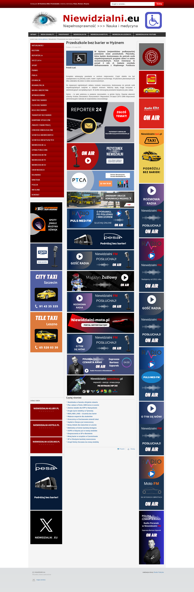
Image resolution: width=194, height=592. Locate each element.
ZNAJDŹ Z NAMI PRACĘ (41, 125)
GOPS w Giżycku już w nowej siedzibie (82, 431)
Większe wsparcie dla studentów (80, 416)
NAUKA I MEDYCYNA (40, 90)
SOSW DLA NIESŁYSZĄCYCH (43, 140)
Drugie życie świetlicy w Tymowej (80, 411)
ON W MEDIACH (38, 170)
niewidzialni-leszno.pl (121, 34)
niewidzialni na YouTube (146, 34)
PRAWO (35, 70)
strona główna (43, 39)
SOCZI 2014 (36, 60)
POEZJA (35, 185)
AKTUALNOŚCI (37, 46)
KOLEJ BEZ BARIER (39, 110)
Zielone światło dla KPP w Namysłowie (82, 408)
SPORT (34, 65)
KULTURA (35, 50)
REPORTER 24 (37, 55)
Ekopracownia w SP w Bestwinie (79, 434)
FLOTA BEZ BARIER (39, 105)
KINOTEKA (36, 180)
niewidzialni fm (79, 34)
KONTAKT (35, 195)
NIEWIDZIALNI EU (39, 165)
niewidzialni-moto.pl (99, 34)
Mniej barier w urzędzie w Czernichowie (82, 436)
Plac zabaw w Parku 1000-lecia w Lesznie (83, 405)
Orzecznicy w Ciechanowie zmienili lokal (83, 419)
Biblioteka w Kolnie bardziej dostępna (81, 428)
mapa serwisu (41, 580)
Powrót (122, 449)
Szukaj (159, 4)
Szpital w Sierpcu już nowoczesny (80, 422)
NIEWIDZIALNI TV (39, 160)
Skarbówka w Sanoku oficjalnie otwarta (82, 402)
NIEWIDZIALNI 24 (39, 145)
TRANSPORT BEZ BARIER (41, 115)
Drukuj (133, 449)
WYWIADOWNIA (38, 95)
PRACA (34, 75)
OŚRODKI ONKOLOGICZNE (42, 130)
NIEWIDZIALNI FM (39, 155)
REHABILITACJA (38, 85)
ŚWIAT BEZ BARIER (39, 100)
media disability (47, 34)
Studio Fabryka (159, 572)
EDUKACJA (36, 80)
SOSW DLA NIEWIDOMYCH (42, 135)
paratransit (64, 34)
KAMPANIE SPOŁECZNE (41, 120)
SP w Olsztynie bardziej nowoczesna (81, 439)
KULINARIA (36, 175)
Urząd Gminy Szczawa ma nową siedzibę (83, 442)
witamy (33, 34)
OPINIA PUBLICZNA (39, 150)
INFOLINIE (36, 190)
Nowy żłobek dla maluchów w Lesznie (81, 425)
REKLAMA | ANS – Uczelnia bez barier (82, 414)
